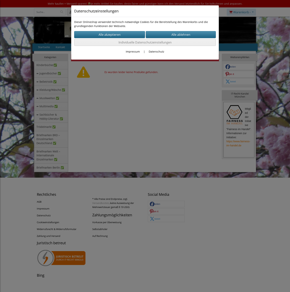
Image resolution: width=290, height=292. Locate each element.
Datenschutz (156, 51)
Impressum (133, 51)
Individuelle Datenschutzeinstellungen (145, 42)
